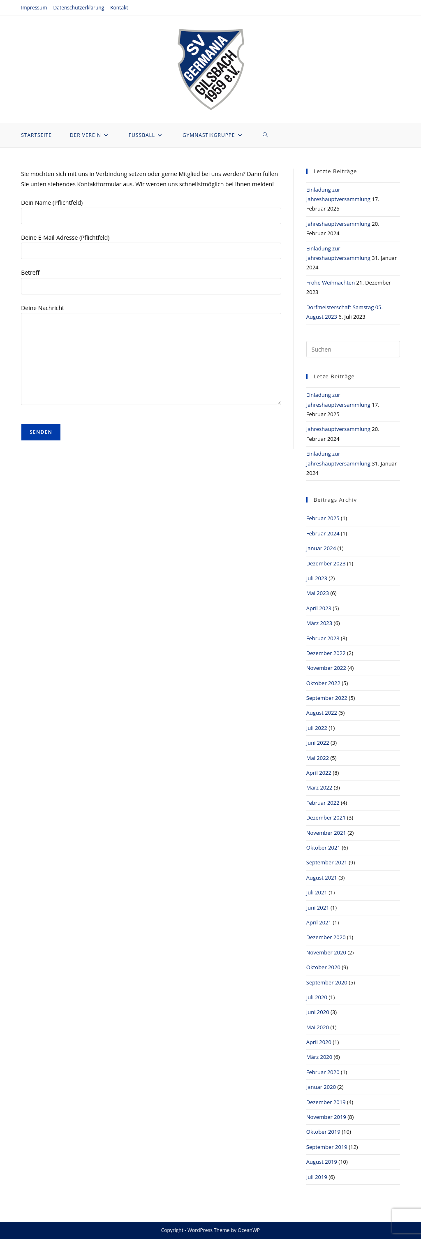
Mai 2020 (317, 1027)
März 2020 (319, 1057)
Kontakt (119, 7)
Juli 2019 (316, 1177)
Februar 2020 (323, 1072)
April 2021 (318, 922)
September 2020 (326, 982)
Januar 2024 (321, 548)
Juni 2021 (317, 907)
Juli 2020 (316, 997)
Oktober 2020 (323, 967)
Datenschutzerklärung (78, 7)
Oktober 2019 (323, 1131)
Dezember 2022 (326, 653)
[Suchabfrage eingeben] (353, 349)
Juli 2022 (316, 728)
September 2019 (326, 1147)
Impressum (34, 7)
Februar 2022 (323, 802)
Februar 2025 (323, 518)
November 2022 (326, 668)
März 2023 (319, 623)
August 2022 (321, 712)
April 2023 (318, 608)
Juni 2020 (317, 1012)
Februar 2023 (323, 638)
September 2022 (326, 698)
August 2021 (321, 877)
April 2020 (318, 1042)
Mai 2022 (317, 758)
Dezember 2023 (326, 563)
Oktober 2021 (323, 847)
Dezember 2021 (326, 817)
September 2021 (326, 862)
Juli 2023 (316, 578)
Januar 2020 (321, 1087)
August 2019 (321, 1161)
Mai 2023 (317, 593)
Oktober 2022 (323, 683)
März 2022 (319, 787)
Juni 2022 (317, 742)
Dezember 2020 (326, 937)
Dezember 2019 (326, 1102)
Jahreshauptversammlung (338, 223)
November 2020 (326, 952)
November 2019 (326, 1117)
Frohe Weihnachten (330, 282)
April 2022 (318, 772)
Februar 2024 (323, 533)
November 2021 (326, 832)
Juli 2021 (316, 892)
